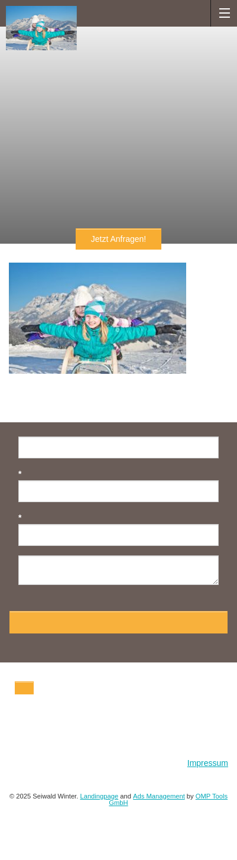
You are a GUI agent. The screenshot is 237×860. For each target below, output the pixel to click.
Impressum (207, 763)
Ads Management (159, 796)
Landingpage (99, 796)
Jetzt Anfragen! (118, 239)
